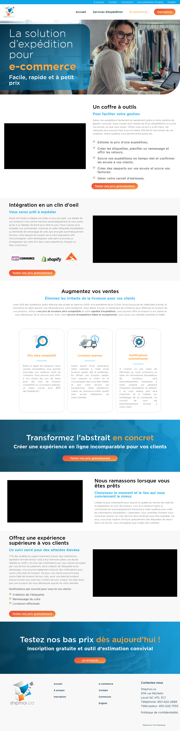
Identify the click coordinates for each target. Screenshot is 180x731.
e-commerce (106, 684)
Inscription (164, 11)
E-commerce (138, 11)
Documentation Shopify (150, 2)
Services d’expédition (108, 11)
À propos (99, 2)
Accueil (81, 11)
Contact (112, 2)
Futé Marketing (159, 725)
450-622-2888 (167, 701)
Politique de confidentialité (159, 712)
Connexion (127, 2)
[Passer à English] (172, 2)
